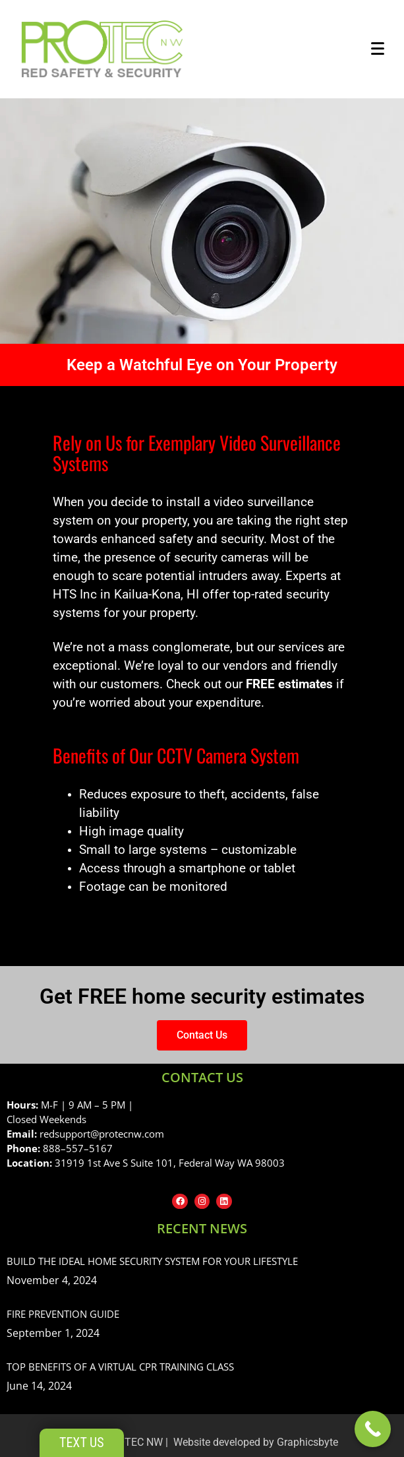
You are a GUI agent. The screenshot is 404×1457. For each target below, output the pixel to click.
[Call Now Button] (373, 1429)
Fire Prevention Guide (63, 1313)
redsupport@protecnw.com (102, 1133)
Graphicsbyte (307, 1442)
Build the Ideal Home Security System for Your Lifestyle (152, 1261)
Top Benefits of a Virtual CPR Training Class (120, 1366)
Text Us (81, 1442)
